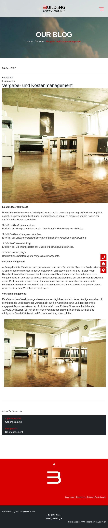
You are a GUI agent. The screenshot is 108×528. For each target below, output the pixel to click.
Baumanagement (14, 432)
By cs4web (7, 77)
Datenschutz (81, 497)
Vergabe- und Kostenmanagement (37, 85)
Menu (102, 7)
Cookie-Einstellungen (97, 497)
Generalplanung (13, 422)
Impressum (69, 497)
